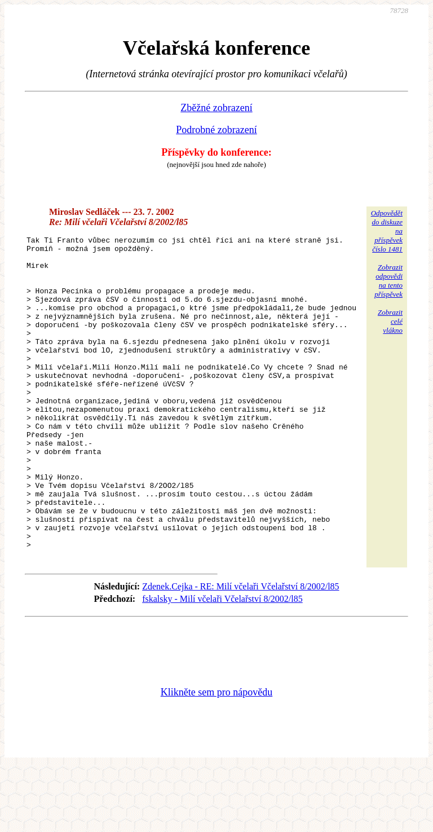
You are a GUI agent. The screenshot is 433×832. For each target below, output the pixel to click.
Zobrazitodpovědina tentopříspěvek (388, 280)
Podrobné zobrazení (216, 129)
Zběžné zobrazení (216, 107)
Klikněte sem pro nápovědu (216, 756)
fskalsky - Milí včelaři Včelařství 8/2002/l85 (222, 663)
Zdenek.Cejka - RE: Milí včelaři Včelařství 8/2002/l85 (240, 650)
